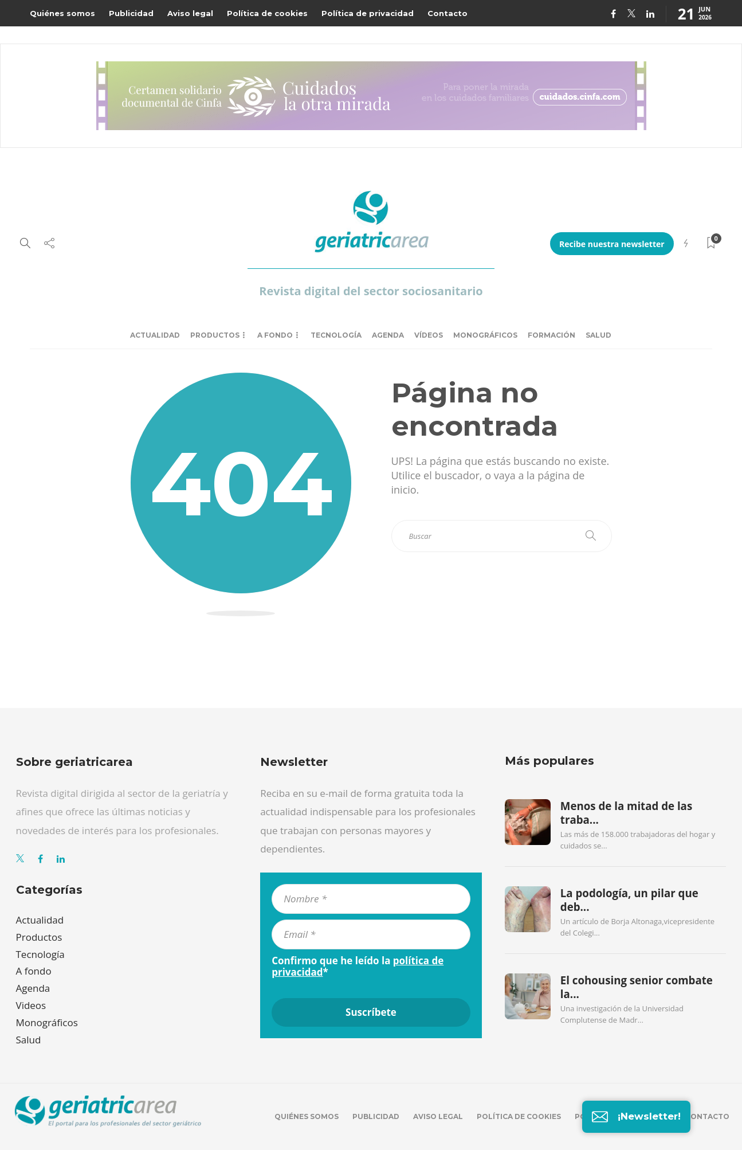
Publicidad (131, 13)
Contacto (447, 13)
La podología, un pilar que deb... (629, 900)
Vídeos (428, 335)
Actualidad (155, 335)
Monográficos (485, 335)
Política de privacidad (367, 13)
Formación (551, 335)
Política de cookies (267, 13)
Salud (598, 335)
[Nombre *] (371, 899)
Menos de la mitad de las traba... (626, 813)
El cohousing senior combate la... (636, 987)
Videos (31, 1005)
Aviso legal (190, 13)
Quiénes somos (62, 13)
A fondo (275, 335)
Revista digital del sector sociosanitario (370, 291)
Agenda (388, 335)
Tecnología (336, 335)
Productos (215, 335)
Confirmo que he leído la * (357, 966)
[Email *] (371, 934)
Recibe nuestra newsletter (612, 243)
